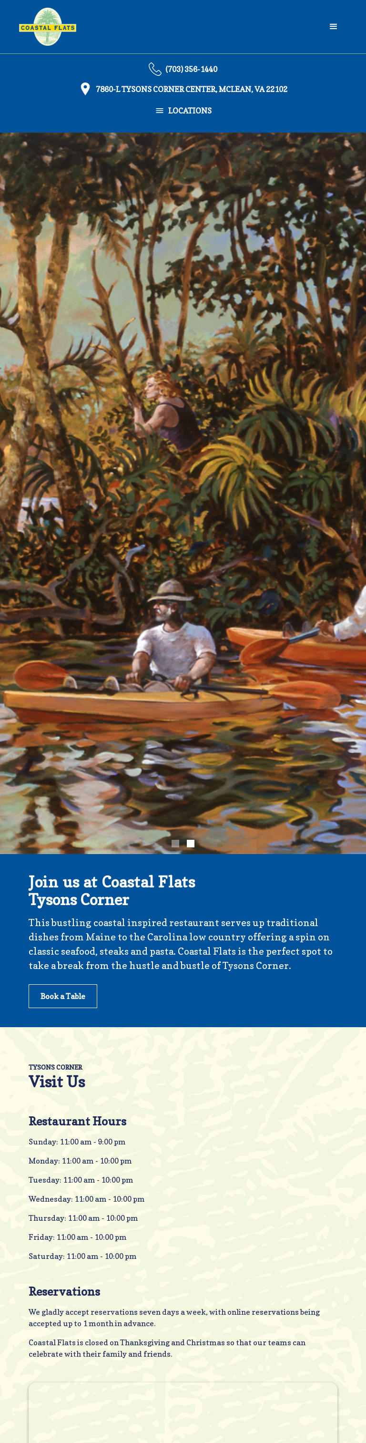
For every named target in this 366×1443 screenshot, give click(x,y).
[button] (333, 26)
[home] (47, 27)
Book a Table (63, 996)
